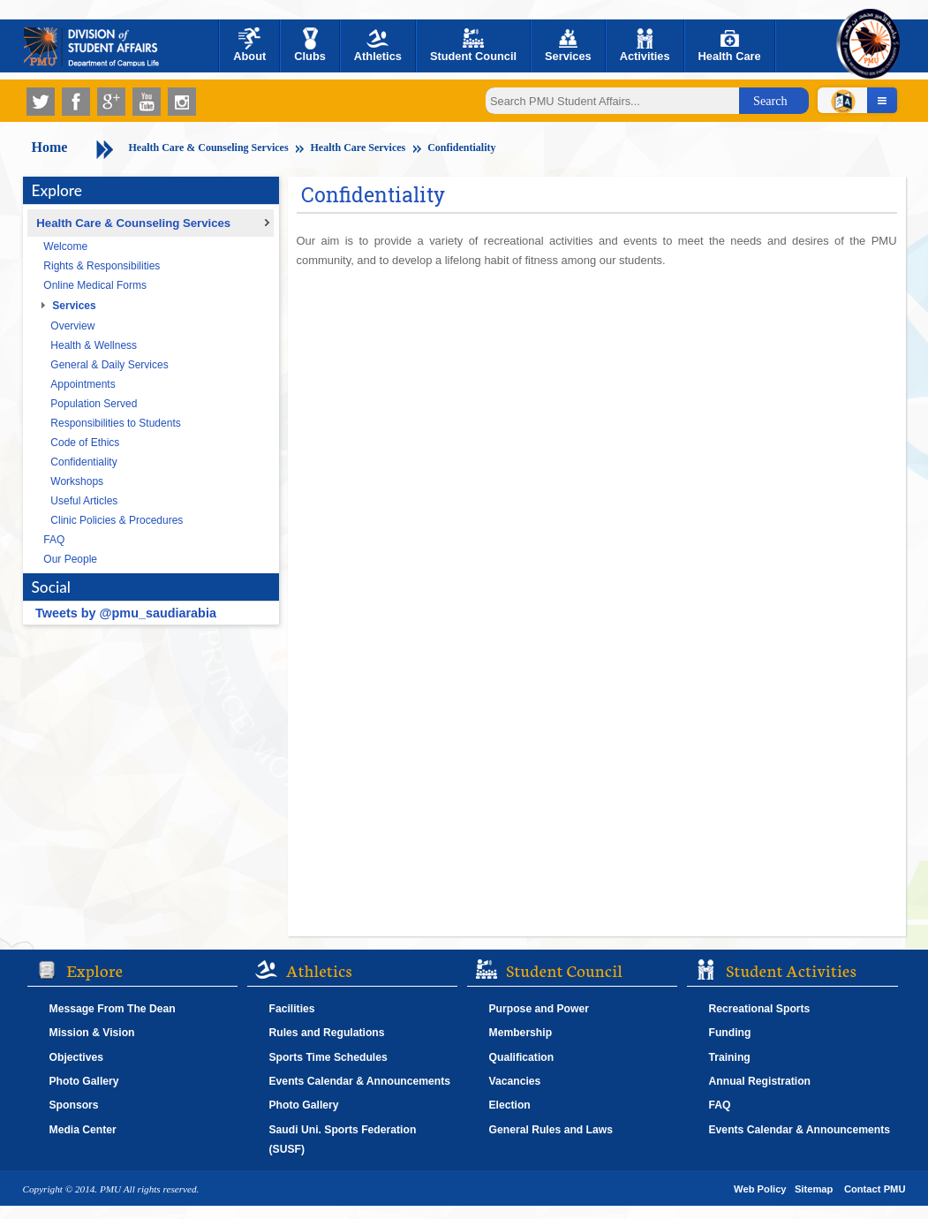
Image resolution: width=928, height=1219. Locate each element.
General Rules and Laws (551, 1130)
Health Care (729, 45)
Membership (521, 1032)
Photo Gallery (84, 1081)
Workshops (76, 481)
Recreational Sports (760, 1009)
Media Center (83, 1130)
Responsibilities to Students (115, 423)
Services (568, 45)
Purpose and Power (539, 1009)
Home (50, 147)
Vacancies (515, 1081)
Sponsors (74, 1105)
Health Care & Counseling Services (209, 147)
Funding (730, 1032)
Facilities (292, 1009)
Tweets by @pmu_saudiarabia (125, 613)
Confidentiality (461, 147)
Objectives (76, 1057)
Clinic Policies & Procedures (116, 520)
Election (510, 1105)
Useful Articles (83, 501)
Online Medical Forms (95, 285)
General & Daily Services (109, 365)
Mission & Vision (92, 1032)
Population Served (93, 404)
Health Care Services (358, 147)
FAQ (53, 540)
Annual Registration (760, 1081)
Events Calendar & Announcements (360, 1081)
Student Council (473, 45)
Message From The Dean (112, 1009)
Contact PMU (875, 1189)
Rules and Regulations (327, 1032)
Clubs (310, 45)
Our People (70, 559)
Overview (72, 326)
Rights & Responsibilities (101, 266)
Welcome (65, 246)
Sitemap (814, 1189)
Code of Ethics (84, 442)
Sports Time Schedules (328, 1057)
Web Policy (760, 1189)
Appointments (82, 384)
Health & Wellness (93, 345)
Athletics (378, 45)
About (249, 45)
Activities (645, 45)
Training (730, 1057)
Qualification (522, 1057)
